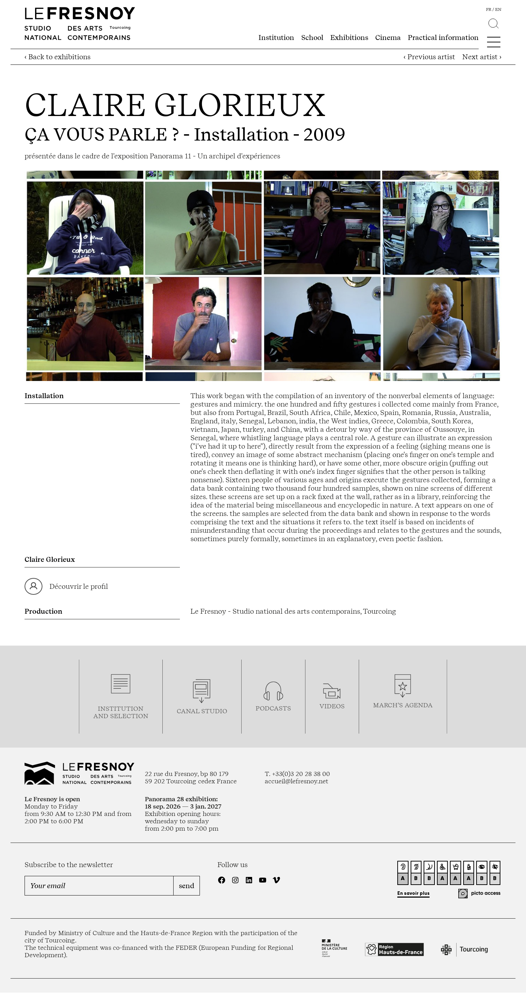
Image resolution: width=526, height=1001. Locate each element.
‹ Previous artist (429, 57)
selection (129, 716)
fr (488, 9)
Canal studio (202, 711)
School (312, 37)
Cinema (388, 37)
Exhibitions (349, 37)
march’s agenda (403, 705)
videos (332, 706)
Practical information (443, 37)
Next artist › (481, 57)
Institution (276, 37)
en (498, 9)
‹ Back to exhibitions (57, 57)
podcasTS (273, 708)
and (101, 716)
